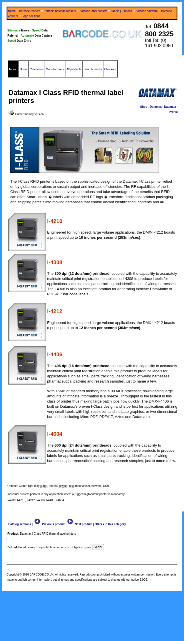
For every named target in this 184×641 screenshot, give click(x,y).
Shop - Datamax (151, 106)
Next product (79, 524)
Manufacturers (55, 69)
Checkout (110, 69)
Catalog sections (19, 524)
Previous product (49, 524)
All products (73, 69)
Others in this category (110, 524)
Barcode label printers (93, 11)
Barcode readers (29, 11)
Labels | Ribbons (121, 11)
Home (12, 11)
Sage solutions (30, 16)
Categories (36, 69)
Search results (93, 69)
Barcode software (146, 11)
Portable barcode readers (60, 11)
